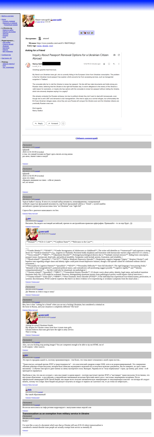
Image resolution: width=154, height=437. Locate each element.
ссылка (37, 147)
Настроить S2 (7, 58)
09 (41, 22)
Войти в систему (8, 16)
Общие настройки (9, 32)
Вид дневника (8, 51)
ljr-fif (4, 37)
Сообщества (6, 55)
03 (43, 22)
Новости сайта (8, 30)
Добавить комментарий (86, 138)
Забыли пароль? (9, 64)
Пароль (5, 50)
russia (39, 46)
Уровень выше (35, 226)
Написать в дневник (10, 23)
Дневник (6, 46)
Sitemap (5, 33)
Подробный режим (10, 25)
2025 (38, 22)
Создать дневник (9, 21)
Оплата (5, 35)
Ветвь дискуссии (33, 213)
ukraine (45, 46)
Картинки (6, 48)
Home (4, 19)
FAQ (4, 65)
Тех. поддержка (8, 67)
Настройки (6, 42)
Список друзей (8, 44)
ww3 (51, 46)
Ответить (25, 163)
